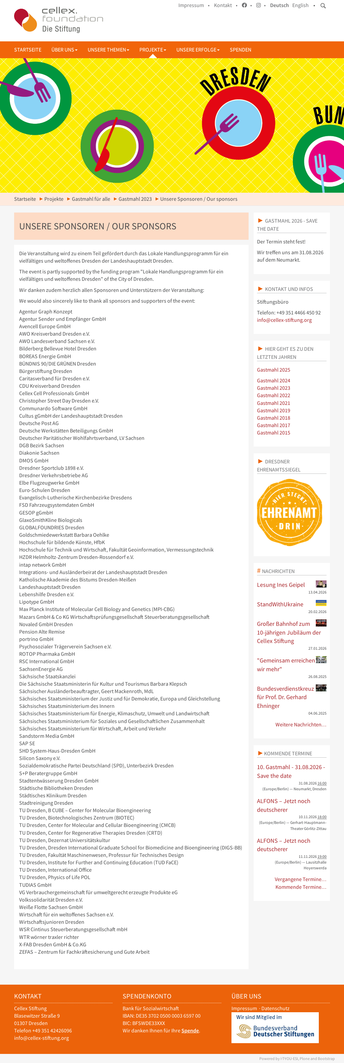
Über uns (64, 49)
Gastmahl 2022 (273, 395)
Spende (190, 1030)
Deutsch (279, 5)
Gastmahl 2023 (135, 199)
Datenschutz (275, 1008)
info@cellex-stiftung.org (284, 320)
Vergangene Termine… (301, 879)
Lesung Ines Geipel (292, 584)
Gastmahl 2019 (273, 410)
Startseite (27, 49)
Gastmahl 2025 (273, 370)
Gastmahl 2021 (273, 403)
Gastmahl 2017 (273, 425)
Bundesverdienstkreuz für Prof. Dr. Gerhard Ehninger (292, 697)
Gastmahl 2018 (273, 418)
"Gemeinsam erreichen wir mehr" (292, 664)
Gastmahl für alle (91, 199)
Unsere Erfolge (198, 49)
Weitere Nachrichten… (301, 724)
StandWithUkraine (292, 604)
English (300, 5)
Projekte (152, 49)
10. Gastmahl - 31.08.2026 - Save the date (291, 771)
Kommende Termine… (301, 887)
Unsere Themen (108, 49)
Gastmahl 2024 (273, 380)
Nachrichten (278, 571)
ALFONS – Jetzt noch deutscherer (283, 805)
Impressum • (194, 5)
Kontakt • (226, 5)
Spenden (240, 49)
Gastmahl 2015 (273, 432)
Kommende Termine (288, 753)
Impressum (244, 1008)
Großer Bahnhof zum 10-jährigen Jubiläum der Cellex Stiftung (292, 632)
